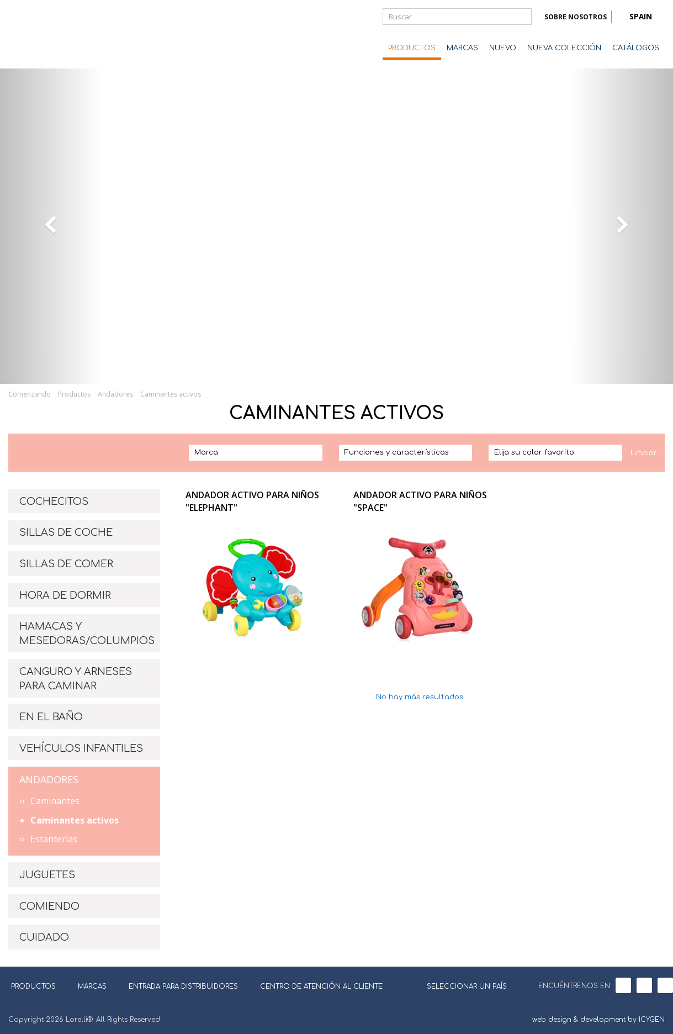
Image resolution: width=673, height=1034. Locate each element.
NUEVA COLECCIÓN (564, 48)
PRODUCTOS (412, 48)
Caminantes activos (170, 394)
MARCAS (462, 48)
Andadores (115, 394)
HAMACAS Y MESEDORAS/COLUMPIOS (87, 633)
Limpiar (643, 453)
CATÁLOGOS (635, 48)
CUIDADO (44, 937)
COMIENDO (49, 906)
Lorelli (52, 34)
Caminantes (55, 801)
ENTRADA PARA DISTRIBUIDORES (183, 986)
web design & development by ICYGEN (598, 1019)
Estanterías (53, 839)
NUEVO (502, 48)
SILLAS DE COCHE (66, 532)
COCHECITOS (53, 501)
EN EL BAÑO (51, 716)
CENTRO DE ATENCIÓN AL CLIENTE (321, 986)
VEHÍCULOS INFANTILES (81, 748)
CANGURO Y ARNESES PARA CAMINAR (75, 679)
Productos (74, 394)
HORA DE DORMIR (65, 595)
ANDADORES (48, 779)
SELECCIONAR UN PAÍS (460, 985)
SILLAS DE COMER (66, 563)
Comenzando (29, 394)
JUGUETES (47, 874)
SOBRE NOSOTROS (575, 17)
